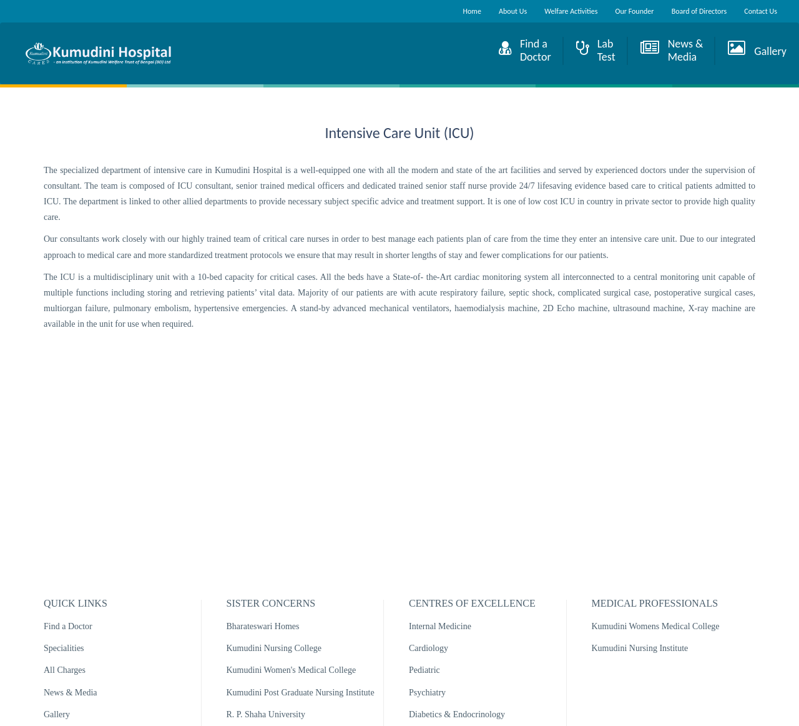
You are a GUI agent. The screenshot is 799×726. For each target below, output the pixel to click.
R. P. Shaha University (266, 714)
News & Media (70, 692)
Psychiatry (427, 692)
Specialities (64, 648)
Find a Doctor (68, 626)
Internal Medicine (440, 626)
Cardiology (428, 648)
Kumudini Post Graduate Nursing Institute (301, 692)
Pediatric (424, 670)
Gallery (57, 714)
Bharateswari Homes (263, 626)
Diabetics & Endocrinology (457, 714)
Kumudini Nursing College (274, 648)
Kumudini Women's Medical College (291, 670)
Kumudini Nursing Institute (640, 648)
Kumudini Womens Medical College (656, 626)
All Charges (65, 670)
